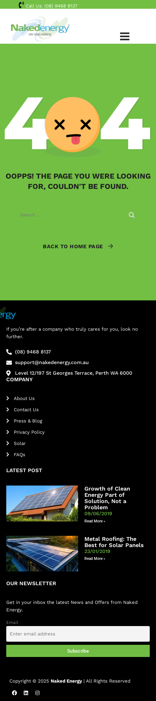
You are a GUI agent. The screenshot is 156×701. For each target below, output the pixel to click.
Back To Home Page (73, 246)
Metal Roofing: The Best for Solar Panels (114, 542)
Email (12, 622)
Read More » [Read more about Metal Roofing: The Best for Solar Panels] (94, 558)
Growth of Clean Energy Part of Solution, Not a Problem (107, 498)
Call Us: (48, 6)
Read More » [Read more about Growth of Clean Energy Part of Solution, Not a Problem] (94, 521)
